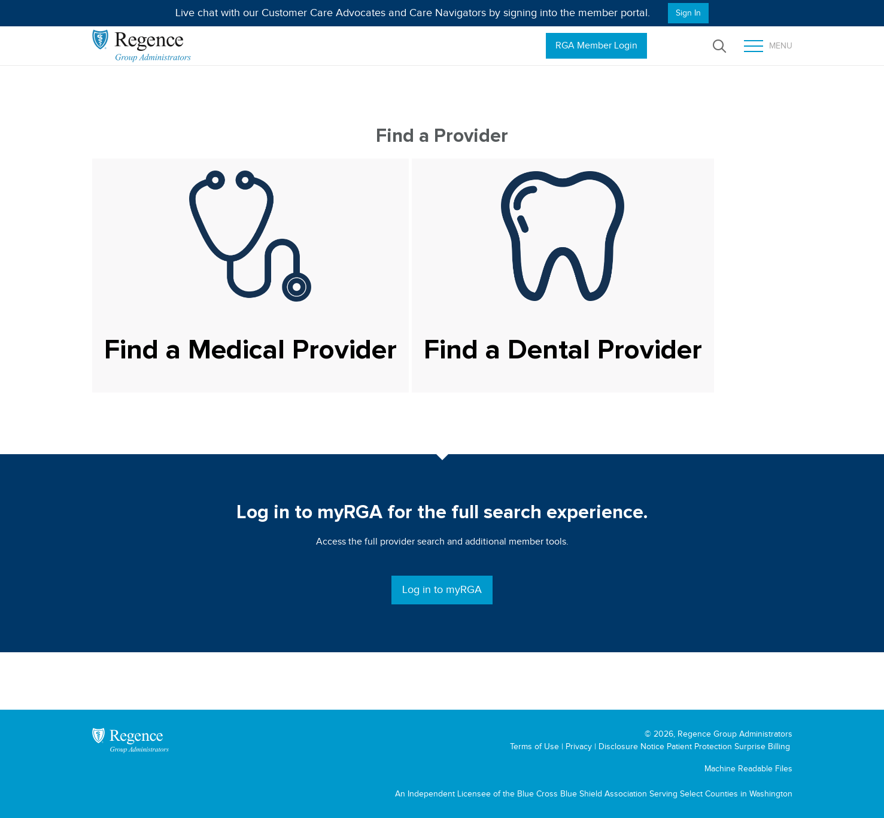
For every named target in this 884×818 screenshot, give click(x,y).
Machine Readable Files (748, 768)
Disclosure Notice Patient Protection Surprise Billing (694, 746)
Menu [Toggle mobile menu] (768, 46)
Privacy (579, 746)
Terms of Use (534, 746)
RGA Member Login (596, 45)
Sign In (688, 12)
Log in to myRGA (442, 589)
